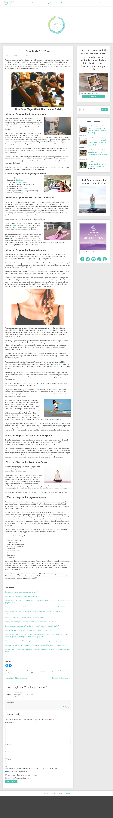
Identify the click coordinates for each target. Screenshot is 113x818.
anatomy (31, 671)
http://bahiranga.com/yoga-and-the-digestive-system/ (24, 617)
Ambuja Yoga (6, 3)
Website (8, 759)
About (102, 3)
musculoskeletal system (61, 671)
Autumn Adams (25, 56)
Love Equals (20, 692)
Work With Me (32, 3)
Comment (9, 723)
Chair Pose (19, 180)
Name (8, 745)
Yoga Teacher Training (69, 3)
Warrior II (23, 188)
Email (8, 752)
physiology (8, 673)
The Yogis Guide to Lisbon (61, 678)
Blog (86, 3)
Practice (21, 671)
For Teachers (15, 671)
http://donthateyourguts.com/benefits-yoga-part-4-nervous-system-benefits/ (32, 626)
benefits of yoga (39, 671)
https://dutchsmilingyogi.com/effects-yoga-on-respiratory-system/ (28, 630)
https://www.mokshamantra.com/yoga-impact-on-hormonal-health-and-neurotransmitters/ (37, 645)
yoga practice (25, 673)
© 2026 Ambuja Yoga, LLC (49, 793)
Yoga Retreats (51, 3)
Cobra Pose (21, 182)
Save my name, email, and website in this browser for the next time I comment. (32, 768)
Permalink (19, 697)
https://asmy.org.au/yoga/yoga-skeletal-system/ (21, 592)
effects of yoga (49, 671)
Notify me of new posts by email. (18, 778)
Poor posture (16, 225)
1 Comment (36, 673)
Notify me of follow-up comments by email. (22, 775)
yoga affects (16, 673)
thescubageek (67, 793)
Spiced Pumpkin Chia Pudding (16, 678)
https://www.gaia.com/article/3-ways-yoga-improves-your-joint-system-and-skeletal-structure (37, 607)
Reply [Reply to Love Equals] (67, 707)
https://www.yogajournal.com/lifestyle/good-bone (22, 596)
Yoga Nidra (58, 364)
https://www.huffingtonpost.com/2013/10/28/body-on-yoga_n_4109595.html (31, 622)
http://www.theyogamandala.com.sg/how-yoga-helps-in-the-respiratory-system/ (33, 641)
